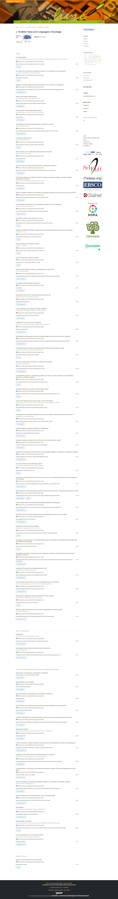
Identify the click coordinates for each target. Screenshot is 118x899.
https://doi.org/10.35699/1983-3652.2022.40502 (31, 786)
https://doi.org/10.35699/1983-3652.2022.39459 (31, 183)
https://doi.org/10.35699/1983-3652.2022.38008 (31, 391)
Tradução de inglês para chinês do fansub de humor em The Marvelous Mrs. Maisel (38, 440)
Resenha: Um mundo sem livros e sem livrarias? (29, 859)
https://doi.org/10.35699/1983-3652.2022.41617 (31, 839)
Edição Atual (23, 22)
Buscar (101, 22)
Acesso (17, 1)
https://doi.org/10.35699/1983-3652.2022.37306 (31, 405)
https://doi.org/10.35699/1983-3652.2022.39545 (31, 114)
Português (86, 46)
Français (85, 43)
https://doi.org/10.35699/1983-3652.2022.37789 (31, 379)
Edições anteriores (34, 22)
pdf (19, 66)
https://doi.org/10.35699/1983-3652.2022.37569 (31, 248)
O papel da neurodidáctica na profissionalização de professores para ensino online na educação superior (44, 717)
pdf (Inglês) (21, 106)
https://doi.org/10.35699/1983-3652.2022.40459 (31, 825)
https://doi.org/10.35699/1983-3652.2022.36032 (31, 504)
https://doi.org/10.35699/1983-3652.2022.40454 (31, 696)
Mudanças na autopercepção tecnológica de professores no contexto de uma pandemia (39, 85)
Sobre (15, 22)
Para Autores (86, 77)
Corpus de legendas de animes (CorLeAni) (27, 257)
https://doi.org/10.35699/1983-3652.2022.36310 (31, 613)
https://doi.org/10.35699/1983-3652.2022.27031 (31, 430)
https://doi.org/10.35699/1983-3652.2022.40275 (31, 128)
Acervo (22, 27)
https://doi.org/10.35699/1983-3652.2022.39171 (31, 652)
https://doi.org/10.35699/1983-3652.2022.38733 (31, 194)
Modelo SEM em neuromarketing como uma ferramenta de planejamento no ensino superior (41, 705)
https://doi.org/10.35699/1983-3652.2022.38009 (31, 326)
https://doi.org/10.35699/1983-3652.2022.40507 (31, 797)
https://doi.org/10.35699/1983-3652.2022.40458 (31, 772)
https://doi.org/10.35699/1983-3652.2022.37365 (31, 299)
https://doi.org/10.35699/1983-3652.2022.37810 (31, 273)
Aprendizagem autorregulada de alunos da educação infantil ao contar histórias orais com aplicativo (43, 336)
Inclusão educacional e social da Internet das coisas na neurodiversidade (35, 795)
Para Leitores (86, 75)
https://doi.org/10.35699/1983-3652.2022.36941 (31, 516)
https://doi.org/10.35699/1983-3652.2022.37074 (31, 557)
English (85, 39)
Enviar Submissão (88, 29)
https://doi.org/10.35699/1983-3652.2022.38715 (31, 156)
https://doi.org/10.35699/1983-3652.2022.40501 (31, 707)
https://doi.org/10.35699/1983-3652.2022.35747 (31, 600)
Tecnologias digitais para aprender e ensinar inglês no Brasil (32, 389)
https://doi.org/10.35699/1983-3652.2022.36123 (31, 862)
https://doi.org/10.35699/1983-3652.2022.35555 (31, 543)
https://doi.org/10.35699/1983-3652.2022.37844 (31, 338)
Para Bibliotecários (87, 80)
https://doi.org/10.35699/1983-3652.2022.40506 (31, 733)
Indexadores (45, 22)
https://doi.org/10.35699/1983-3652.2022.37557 (31, 234)
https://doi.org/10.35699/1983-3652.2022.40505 (31, 719)
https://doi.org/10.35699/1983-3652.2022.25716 (31, 572)
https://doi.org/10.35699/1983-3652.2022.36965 (31, 313)
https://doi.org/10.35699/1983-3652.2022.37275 (31, 481)
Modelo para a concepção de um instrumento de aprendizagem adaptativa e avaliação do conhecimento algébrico (47, 452)
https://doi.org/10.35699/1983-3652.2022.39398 (31, 100)
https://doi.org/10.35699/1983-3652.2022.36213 (31, 468)
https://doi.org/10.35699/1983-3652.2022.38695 (31, 259)
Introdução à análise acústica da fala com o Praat (29, 218)
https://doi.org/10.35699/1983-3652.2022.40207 (31, 61)
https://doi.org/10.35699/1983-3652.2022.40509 (31, 811)
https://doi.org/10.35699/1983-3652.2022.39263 (31, 142)
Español (85, 41)
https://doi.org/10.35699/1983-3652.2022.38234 (31, 366)
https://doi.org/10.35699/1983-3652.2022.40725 (31, 745)
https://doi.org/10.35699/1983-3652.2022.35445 (31, 493)
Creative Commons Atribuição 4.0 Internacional (70, 896)
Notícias (53, 22)
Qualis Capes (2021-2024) (90, 117)
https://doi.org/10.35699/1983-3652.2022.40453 (31, 684)
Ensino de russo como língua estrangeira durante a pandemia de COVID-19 (36, 165)
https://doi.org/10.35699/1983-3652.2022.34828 (31, 586)
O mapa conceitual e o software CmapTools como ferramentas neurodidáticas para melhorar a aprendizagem (45, 743)
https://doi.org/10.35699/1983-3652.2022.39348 (31, 638)
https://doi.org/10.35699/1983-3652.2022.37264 (31, 454)
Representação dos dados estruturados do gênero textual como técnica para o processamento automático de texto (47, 491)
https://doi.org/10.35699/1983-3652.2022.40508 (31, 759)
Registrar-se (10, 1)
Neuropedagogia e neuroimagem (25, 682)
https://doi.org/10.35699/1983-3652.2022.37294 (31, 352)
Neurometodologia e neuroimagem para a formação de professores (34, 693)
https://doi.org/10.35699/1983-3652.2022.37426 (31, 285)
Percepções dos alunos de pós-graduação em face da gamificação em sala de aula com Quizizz (41, 514)
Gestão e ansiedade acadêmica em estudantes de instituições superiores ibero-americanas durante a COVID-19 (46, 192)
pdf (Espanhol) (21, 92)
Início (17, 27)
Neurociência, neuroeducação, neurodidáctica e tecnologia (32, 673)
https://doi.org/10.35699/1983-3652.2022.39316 (31, 75)
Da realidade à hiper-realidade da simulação (28, 283)
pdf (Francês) (21, 436)
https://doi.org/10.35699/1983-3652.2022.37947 (31, 220)
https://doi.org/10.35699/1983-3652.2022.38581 (31, 167)
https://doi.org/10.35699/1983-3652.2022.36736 (31, 418)
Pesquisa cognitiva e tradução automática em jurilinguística (32, 428)
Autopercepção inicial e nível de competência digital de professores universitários (38, 502)
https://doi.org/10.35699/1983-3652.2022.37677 (31, 442)
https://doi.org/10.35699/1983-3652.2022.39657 (31, 87)
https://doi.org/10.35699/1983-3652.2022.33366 (31, 530)
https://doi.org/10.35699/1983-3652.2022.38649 (31, 208)
